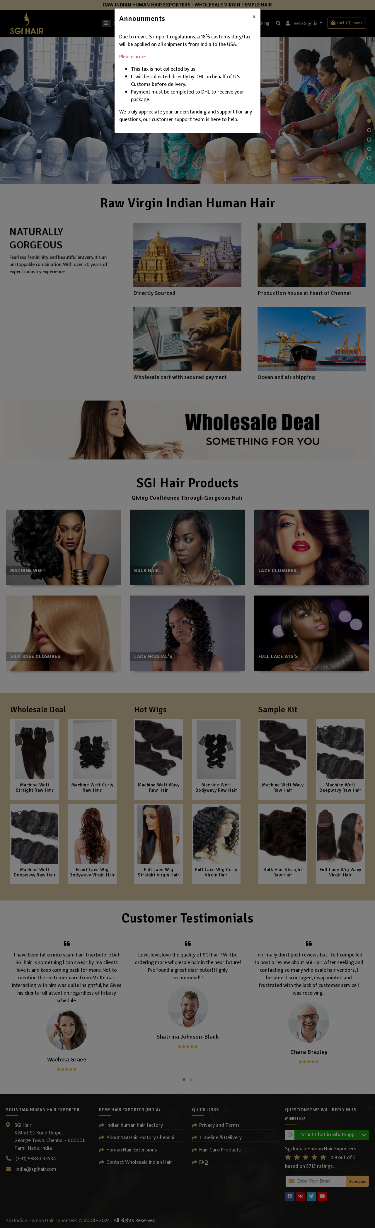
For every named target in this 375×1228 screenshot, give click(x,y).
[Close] (254, 17)
